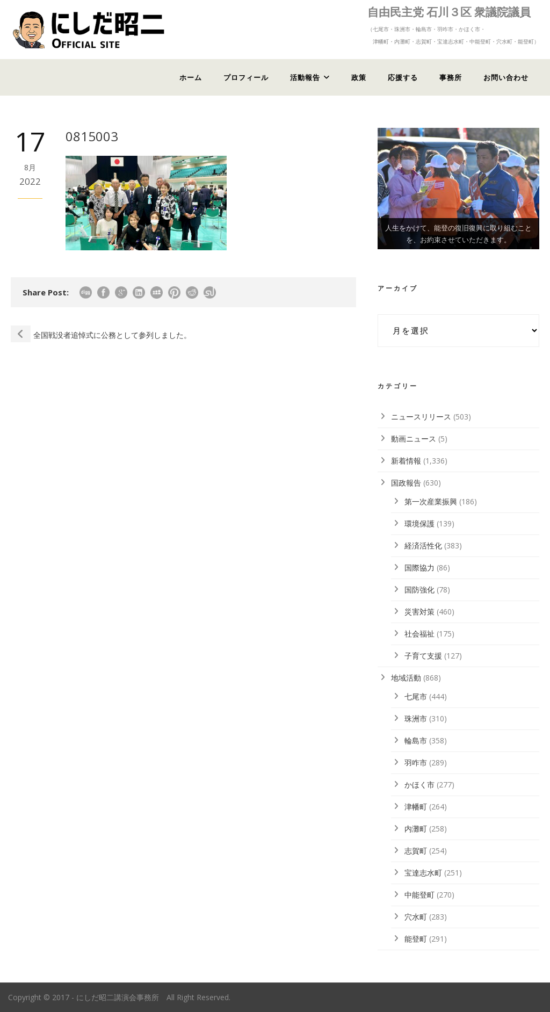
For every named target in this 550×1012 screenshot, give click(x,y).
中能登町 (419, 895)
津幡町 (415, 806)
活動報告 (305, 77)
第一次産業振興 (430, 501)
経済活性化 (423, 545)
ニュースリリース (421, 416)
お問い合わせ (506, 77)
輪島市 (415, 740)
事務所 (450, 77)
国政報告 (406, 483)
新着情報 (406, 461)
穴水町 (415, 917)
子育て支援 (423, 655)
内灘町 (415, 828)
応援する (403, 77)
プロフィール (246, 77)
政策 (358, 77)
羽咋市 (415, 762)
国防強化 (419, 589)
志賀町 (415, 850)
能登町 (415, 939)
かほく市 (419, 784)
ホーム (190, 77)
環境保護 (419, 523)
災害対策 (419, 611)
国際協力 (419, 567)
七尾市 (415, 696)
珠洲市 (415, 718)
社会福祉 (419, 633)
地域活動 (406, 678)
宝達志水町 (423, 873)
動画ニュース (413, 438)
